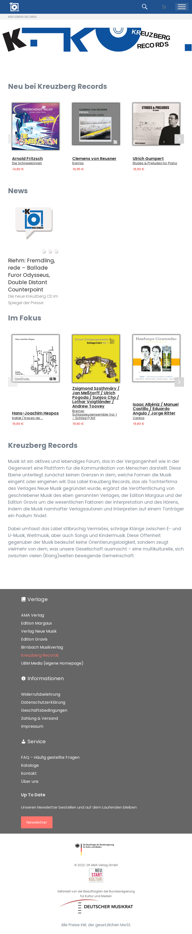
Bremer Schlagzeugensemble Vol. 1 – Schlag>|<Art (94, 414)
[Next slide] (179, 139)
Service (37, 741)
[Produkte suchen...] (145, 7)
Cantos (138, 418)
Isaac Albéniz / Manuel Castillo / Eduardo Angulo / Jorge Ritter (155, 408)
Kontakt (29, 773)
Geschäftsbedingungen (44, 710)
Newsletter (36, 822)
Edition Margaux (36, 623)
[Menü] (182, 7)
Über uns (29, 781)
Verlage (38, 599)
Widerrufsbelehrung (40, 694)
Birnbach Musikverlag (42, 647)
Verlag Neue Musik (39, 631)
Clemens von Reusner (94, 158)
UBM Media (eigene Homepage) (52, 663)
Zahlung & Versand (39, 718)
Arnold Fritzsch (27, 158)
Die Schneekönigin (27, 163)
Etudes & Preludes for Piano (155, 163)
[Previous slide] (13, 139)
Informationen (46, 678)
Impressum (32, 726)
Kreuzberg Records (40, 655)
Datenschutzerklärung (43, 702)
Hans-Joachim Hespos (35, 413)
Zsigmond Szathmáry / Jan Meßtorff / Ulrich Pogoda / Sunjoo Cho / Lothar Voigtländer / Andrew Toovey (96, 397)
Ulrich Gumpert (148, 158)
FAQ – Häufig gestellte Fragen (50, 757)
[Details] (35, 126)
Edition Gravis (34, 639)
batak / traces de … (27, 418)
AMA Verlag (32, 615)
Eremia (78, 163)
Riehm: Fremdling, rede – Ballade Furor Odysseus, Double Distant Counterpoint (31, 275)
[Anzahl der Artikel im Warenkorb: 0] (163, 7)
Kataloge (30, 765)
